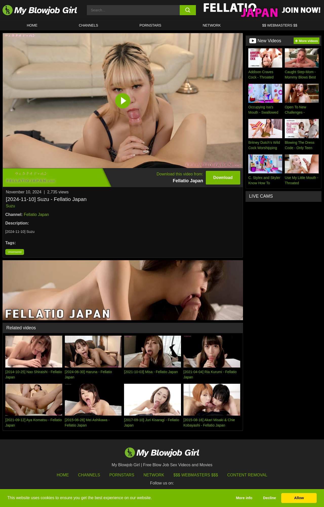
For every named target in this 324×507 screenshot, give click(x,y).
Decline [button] (269, 498)
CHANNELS (88, 25)
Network (212, 25)
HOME (32, 25)
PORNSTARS (150, 25)
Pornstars (121, 475)
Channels (89, 475)
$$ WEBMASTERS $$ (279, 25)
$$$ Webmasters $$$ (195, 475)
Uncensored (15, 252)
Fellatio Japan (36, 214)
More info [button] (244, 498)
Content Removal (247, 475)
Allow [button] (299, 498)
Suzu (10, 206)
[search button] (188, 10)
